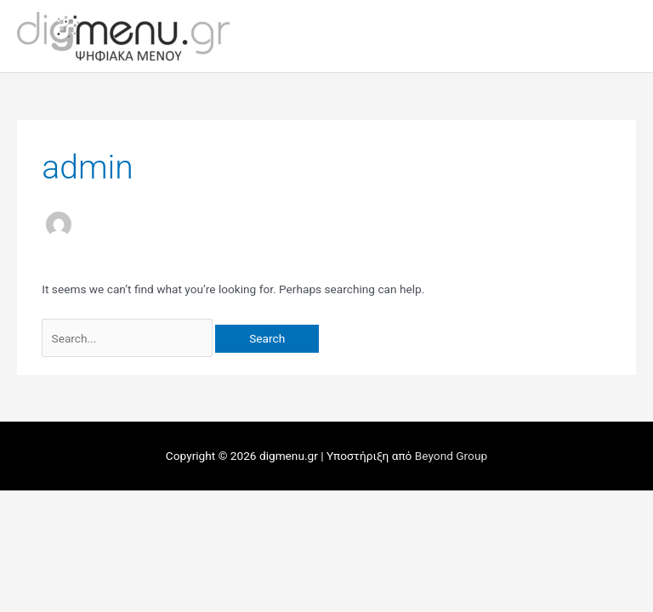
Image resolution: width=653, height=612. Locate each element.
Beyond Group (451, 455)
